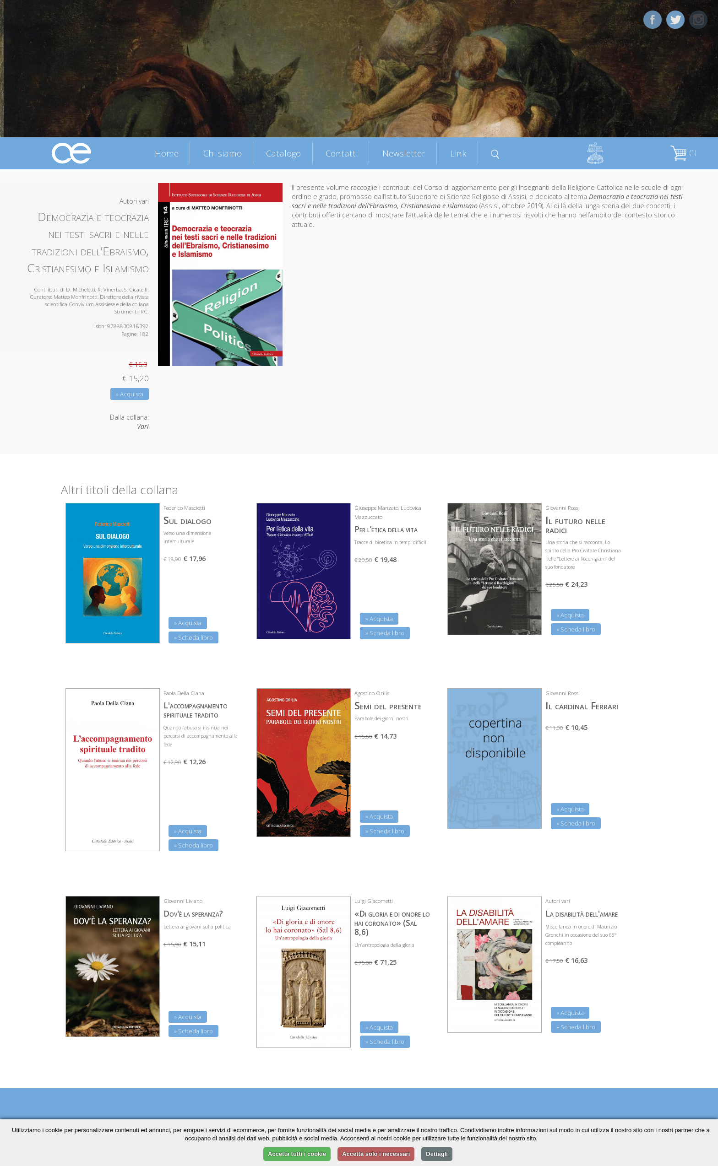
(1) (683, 152)
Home (167, 153)
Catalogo (283, 153)
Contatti (342, 153)
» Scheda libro (193, 637)
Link (458, 153)
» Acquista (129, 394)
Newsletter (403, 153)
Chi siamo (222, 153)
